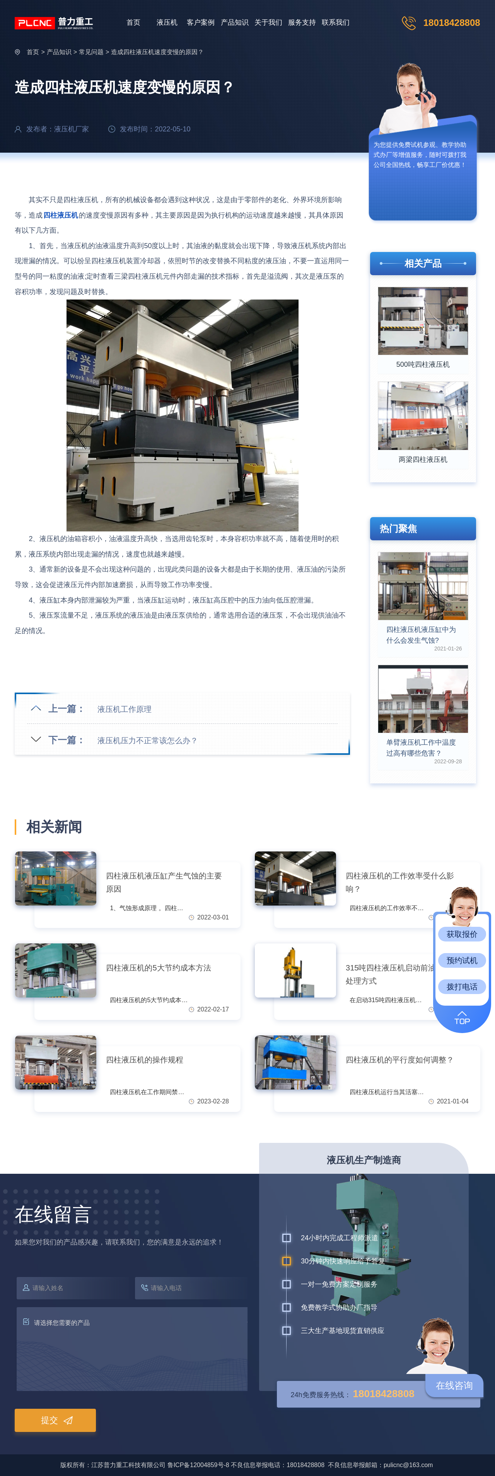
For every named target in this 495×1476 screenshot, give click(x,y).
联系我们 (336, 22)
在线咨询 (454, 1385)
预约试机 (462, 960)
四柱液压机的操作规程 (144, 1060)
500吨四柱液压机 (423, 364)
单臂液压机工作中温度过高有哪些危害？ (421, 748)
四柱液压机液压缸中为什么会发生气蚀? (421, 635)
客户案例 (201, 22)
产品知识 (235, 22)
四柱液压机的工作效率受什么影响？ (400, 882)
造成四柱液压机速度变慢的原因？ (157, 52)
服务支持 (302, 22)
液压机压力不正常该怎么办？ (147, 740)
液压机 (167, 22)
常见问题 (91, 52)
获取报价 (462, 934)
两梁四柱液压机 (423, 459)
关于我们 (268, 22)
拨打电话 (462, 986)
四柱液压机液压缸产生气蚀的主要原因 (164, 882)
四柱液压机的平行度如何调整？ (400, 1060)
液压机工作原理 (124, 709)
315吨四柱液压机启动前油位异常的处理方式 (406, 974)
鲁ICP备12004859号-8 (198, 1465)
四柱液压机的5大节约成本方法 (158, 968)
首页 (133, 22)
